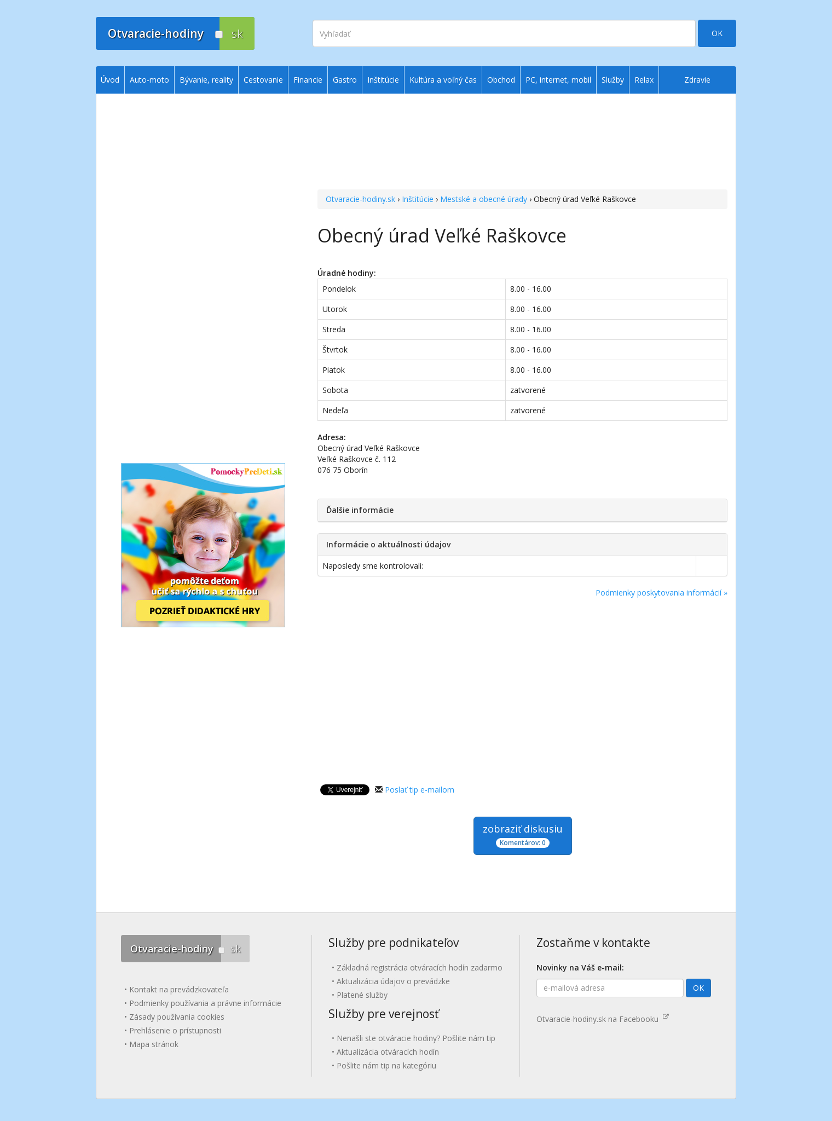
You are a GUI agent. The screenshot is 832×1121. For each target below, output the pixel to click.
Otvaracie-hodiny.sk (360, 199)
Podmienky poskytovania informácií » (661, 592)
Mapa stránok (153, 1044)
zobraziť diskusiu (523, 835)
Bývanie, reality (206, 79)
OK (717, 33)
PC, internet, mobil (558, 79)
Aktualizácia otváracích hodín (388, 1052)
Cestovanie (263, 79)
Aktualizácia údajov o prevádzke (393, 981)
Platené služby (362, 995)
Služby (613, 79)
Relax (644, 79)
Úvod (110, 79)
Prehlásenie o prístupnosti (175, 1030)
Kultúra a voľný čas (443, 79)
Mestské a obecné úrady (483, 199)
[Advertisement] (522, 142)
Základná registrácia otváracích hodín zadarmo (419, 967)
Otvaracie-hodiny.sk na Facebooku (602, 1019)
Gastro (345, 79)
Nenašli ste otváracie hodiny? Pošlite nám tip (416, 1038)
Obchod (501, 79)
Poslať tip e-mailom (419, 789)
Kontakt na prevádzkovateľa (179, 989)
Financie (307, 79)
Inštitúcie (418, 199)
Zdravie (697, 79)
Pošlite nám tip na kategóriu (386, 1065)
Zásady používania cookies (176, 1017)
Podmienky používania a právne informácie (205, 1003)
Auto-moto (149, 79)
